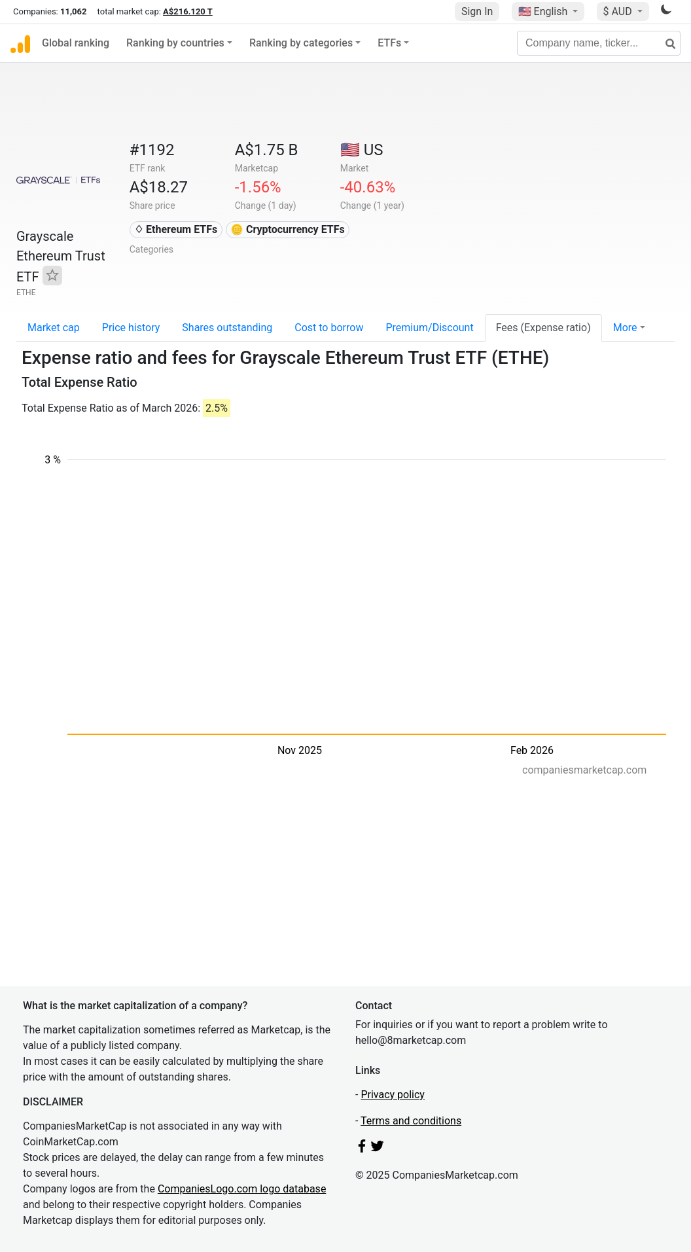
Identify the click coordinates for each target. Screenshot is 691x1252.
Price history (131, 327)
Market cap (53, 327)
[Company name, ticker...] (599, 43)
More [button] (625, 327)
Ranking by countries (175, 43)
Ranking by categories (301, 43)
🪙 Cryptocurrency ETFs (287, 229)
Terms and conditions (411, 1121)
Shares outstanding (227, 327)
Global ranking (75, 43)
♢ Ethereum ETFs (175, 229)
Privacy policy (393, 1094)
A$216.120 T (188, 11)
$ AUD (619, 11)
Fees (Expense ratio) (543, 327)
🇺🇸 (544, 11)
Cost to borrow (328, 327)
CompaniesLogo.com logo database (242, 1189)
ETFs (389, 43)
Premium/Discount (429, 327)
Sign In (477, 11)
